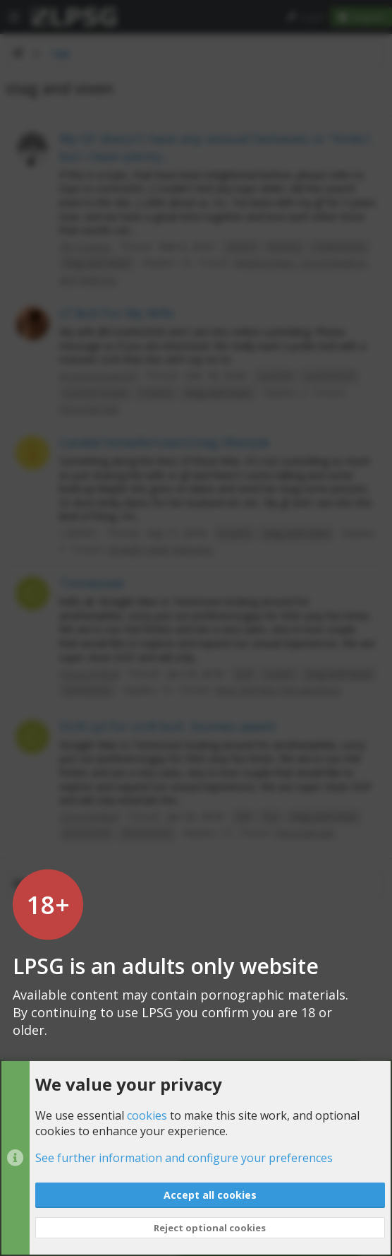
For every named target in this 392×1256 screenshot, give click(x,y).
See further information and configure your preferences (184, 1158)
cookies (147, 1115)
